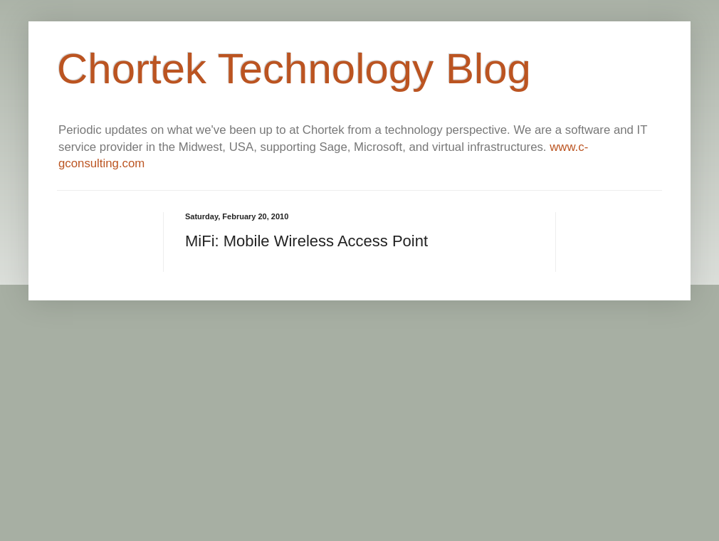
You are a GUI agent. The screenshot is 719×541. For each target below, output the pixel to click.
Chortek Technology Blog (294, 69)
